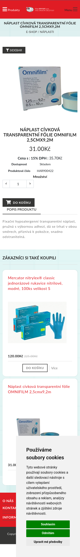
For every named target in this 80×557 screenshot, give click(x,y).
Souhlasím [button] (48, 524)
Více (54, 368)
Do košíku (18, 202)
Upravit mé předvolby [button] (48, 542)
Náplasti (47, 32)
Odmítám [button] (48, 533)
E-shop (31, 32)
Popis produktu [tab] (21, 209)
